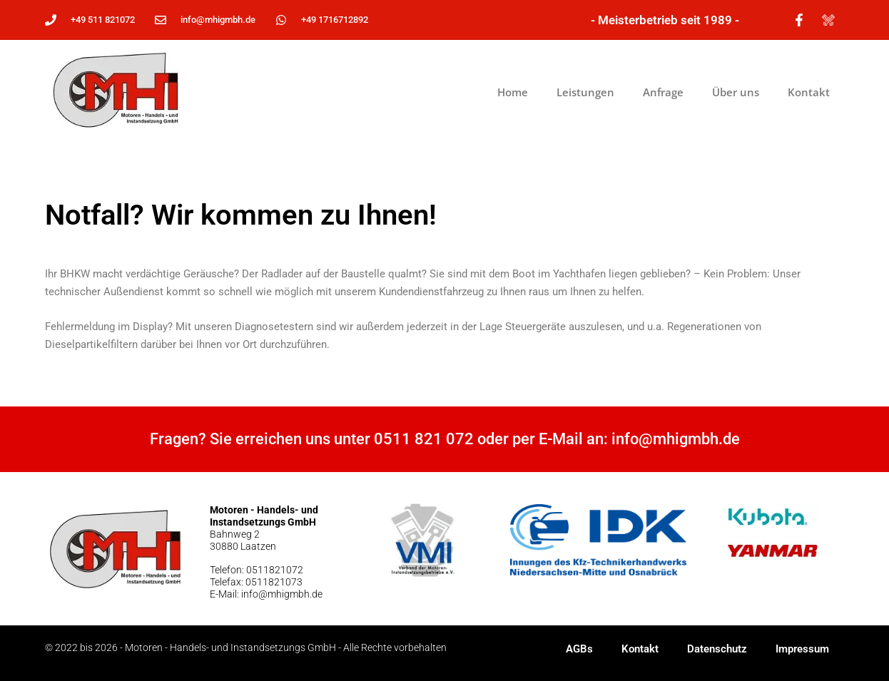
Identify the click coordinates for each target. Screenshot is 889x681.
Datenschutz (717, 648)
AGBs (579, 648)
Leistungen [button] (585, 92)
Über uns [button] (735, 92)
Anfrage (663, 92)
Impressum (802, 648)
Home (512, 92)
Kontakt (809, 92)
